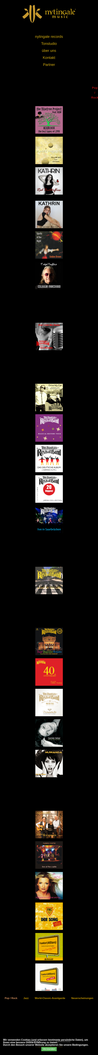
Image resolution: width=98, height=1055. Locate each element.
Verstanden (49, 1049)
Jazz (26, 998)
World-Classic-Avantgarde (50, 998)
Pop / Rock (11, 998)
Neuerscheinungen (82, 998)
